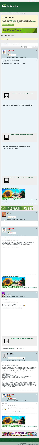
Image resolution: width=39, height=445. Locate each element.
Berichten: (21, 57)
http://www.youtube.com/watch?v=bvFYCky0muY (21, 134)
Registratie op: (10, 57)
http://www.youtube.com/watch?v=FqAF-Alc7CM (21, 338)
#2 (36, 222)
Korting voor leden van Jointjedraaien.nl (28, 199)
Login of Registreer (32, 0)
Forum (5, 13)
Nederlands (12, 439)
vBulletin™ (36, 442)
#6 (36, 403)
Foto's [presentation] (20, 44)
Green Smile (4, 439)
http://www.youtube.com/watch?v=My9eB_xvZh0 (21, 93)
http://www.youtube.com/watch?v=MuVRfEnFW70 (21, 177)
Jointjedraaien (11, 348)
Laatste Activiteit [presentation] (13, 44)
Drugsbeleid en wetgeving (20, 13)
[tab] (4, 44)
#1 (36, 60)
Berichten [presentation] (4, 44)
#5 (36, 363)
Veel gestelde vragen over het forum (10, 188)
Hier (20, 411)
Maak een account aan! (8, 24)
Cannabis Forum (11, 13)
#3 (36, 238)
